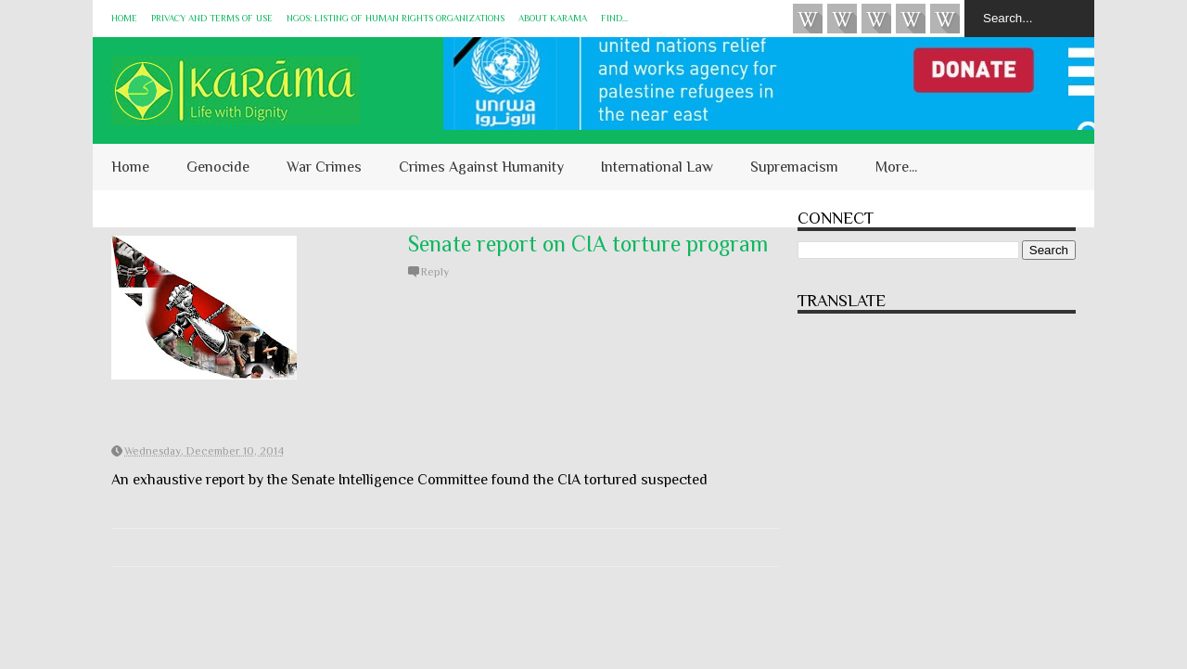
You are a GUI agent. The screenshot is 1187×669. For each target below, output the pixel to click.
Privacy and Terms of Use (212, 18)
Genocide (217, 167)
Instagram (910, 18)
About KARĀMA (552, 18)
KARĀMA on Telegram (945, 18)
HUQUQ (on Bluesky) (842, 18)
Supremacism (794, 167)
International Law (657, 167)
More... (896, 167)
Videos (808, 18)
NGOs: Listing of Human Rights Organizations (395, 18)
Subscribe (876, 18)
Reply (435, 271)
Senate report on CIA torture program (588, 243)
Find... (614, 18)
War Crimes (324, 167)
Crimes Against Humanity (481, 167)
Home (124, 18)
